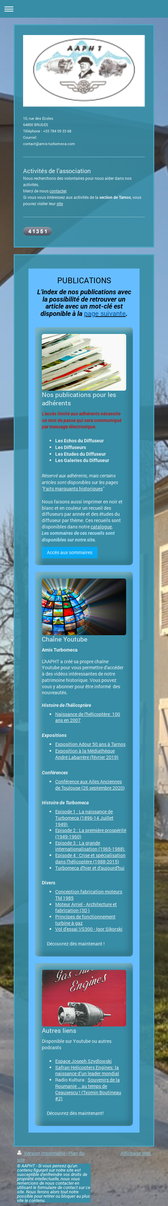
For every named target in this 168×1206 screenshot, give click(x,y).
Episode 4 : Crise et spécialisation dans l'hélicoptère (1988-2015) (90, 858)
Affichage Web (135, 1153)
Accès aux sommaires (69, 552)
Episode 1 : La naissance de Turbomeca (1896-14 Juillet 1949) (84, 817)
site (60, 203)
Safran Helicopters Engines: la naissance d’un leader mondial (87, 1070)
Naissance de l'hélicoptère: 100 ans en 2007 (87, 717)
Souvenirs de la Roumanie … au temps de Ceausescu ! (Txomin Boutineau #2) (88, 1089)
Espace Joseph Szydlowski (83, 1061)
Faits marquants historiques (73, 488)
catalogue (101, 526)
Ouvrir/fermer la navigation (84, 9)
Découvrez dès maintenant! (75, 1113)
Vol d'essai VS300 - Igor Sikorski (88, 929)
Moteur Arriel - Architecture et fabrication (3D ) (86, 907)
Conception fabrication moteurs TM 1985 (88, 894)
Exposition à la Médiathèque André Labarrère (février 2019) (86, 754)
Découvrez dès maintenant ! (76, 943)
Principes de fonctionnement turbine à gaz (85, 919)
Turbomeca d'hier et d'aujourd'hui (89, 868)
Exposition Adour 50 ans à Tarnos (90, 744)
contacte (57, 190)
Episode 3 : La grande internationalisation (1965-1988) (90, 846)
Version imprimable (41, 1153)
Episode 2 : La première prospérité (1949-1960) (90, 833)
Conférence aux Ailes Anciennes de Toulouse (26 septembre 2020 (89, 784)
